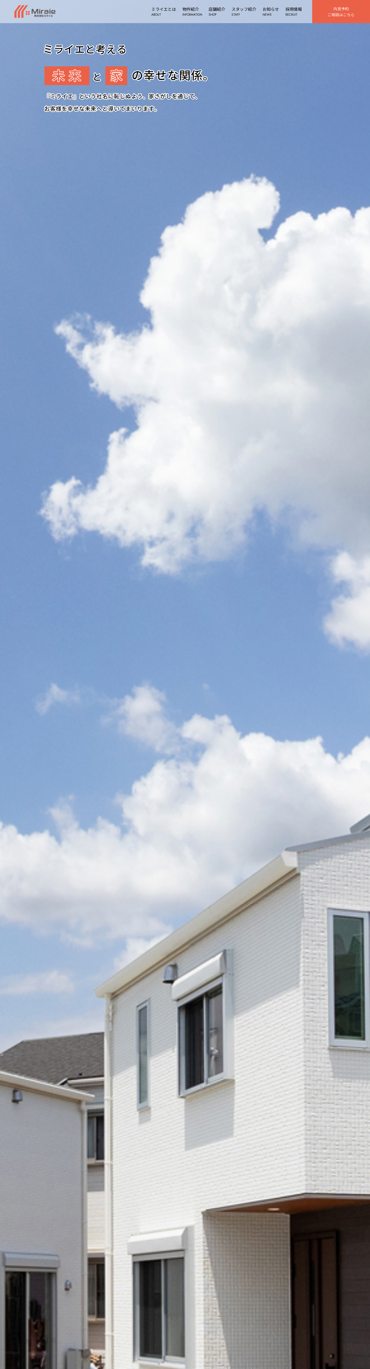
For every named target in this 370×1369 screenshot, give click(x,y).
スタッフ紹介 (242, 11)
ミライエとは (162, 11)
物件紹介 (190, 11)
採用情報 (292, 11)
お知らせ (269, 11)
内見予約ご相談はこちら (340, 11)
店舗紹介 (215, 11)
